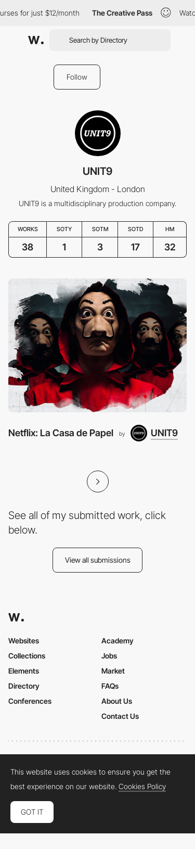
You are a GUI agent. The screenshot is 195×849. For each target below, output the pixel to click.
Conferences (29, 700)
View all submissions (98, 559)
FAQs (110, 685)
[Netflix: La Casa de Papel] (97, 345)
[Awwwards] (36, 40)
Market (113, 670)
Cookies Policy (142, 786)
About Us (116, 700)
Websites (23, 640)
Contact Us (120, 716)
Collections (26, 655)
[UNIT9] (154, 433)
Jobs (109, 655)
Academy (117, 640)
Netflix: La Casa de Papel (60, 432)
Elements (23, 670)
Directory (24, 685)
